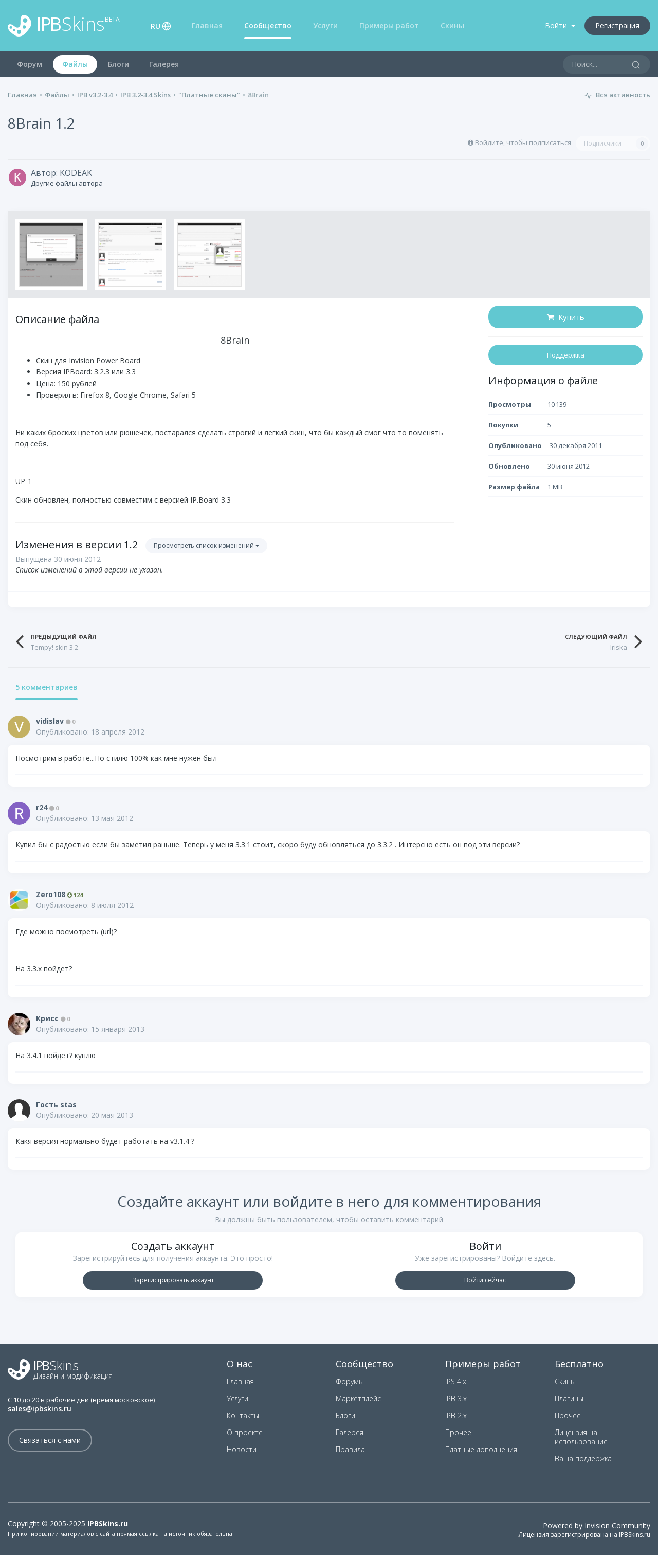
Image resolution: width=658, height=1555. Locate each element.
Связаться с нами (50, 1440)
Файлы (75, 64)
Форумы (350, 1381)
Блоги (118, 64)
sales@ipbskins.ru (39, 1409)
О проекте (245, 1432)
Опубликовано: (90, 732)
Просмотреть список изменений (206, 545)
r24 (41, 807)
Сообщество (267, 25)
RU (155, 26)
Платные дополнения (481, 1449)
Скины (452, 25)
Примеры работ (389, 25)
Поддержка (565, 355)
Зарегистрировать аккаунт (173, 1280)
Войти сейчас (485, 1280)
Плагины (569, 1398)
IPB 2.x (456, 1415)
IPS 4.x (455, 1381)
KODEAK (76, 172)
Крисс (47, 1018)
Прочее (458, 1432)
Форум (29, 64)
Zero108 (50, 894)
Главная (207, 25)
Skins (64, 26)
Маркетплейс (358, 1398)
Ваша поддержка (583, 1458)
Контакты (243, 1415)
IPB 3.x (456, 1398)
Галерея (164, 64)
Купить (565, 317)
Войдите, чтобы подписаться (523, 142)
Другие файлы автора (67, 183)
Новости (242, 1449)
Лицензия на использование (581, 1436)
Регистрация (617, 25)
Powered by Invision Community (596, 1525)
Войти (560, 25)
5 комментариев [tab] (46, 688)
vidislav (50, 721)
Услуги (325, 25)
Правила (350, 1449)
